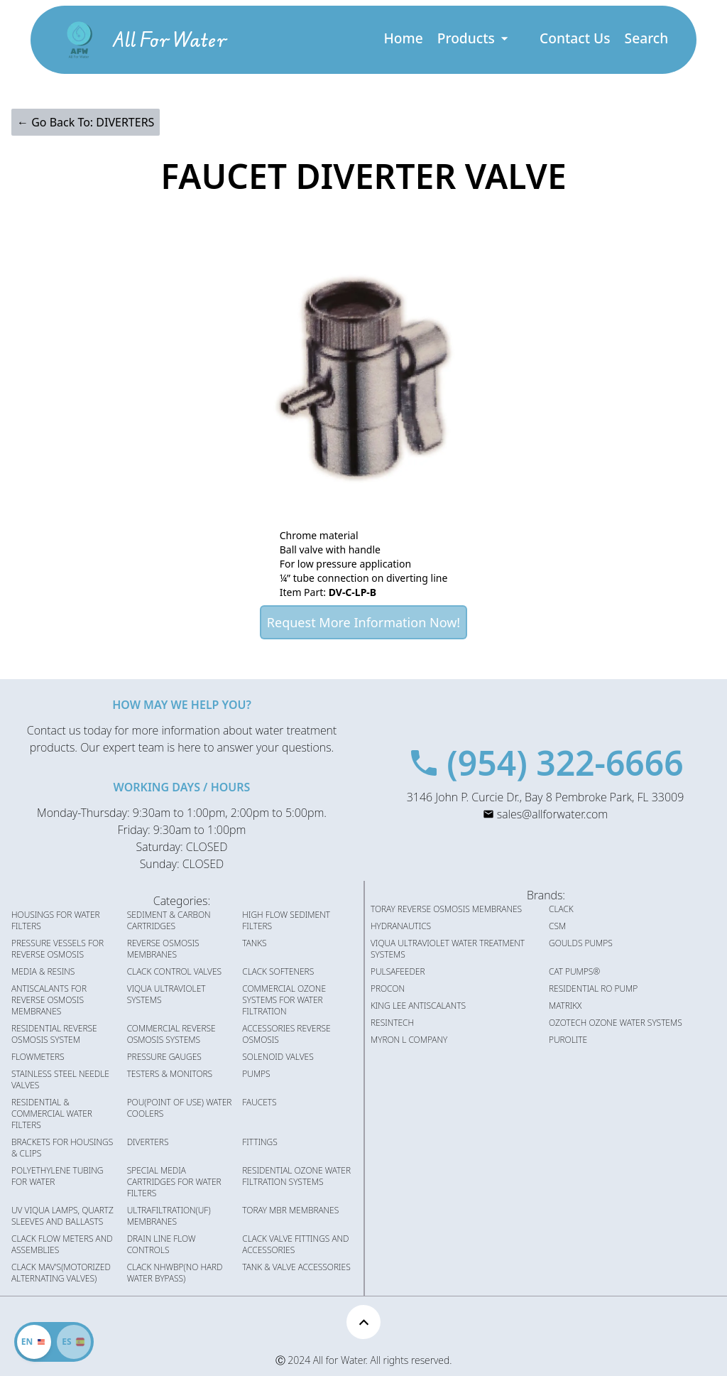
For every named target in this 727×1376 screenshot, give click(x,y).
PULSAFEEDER (398, 971)
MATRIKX (565, 1006)
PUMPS (256, 1074)
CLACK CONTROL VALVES (174, 971)
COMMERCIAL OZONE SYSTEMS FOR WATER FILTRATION (284, 1000)
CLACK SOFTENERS (278, 971)
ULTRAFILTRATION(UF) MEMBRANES (169, 1216)
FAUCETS (259, 1102)
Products (474, 38)
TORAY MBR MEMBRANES (290, 1210)
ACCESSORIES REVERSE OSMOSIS (286, 1034)
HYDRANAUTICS (401, 926)
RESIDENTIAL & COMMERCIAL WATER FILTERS (51, 1114)
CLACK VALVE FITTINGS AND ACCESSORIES (295, 1244)
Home (402, 38)
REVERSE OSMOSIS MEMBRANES (163, 949)
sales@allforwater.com (552, 814)
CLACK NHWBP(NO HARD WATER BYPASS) (175, 1273)
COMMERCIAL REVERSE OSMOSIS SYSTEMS (171, 1034)
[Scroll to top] (363, 1322)
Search (647, 38)
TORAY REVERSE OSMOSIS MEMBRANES (446, 909)
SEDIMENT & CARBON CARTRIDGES (169, 920)
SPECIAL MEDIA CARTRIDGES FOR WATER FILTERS (174, 1182)
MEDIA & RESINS (43, 971)
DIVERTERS (148, 1142)
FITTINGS (259, 1142)
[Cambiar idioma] (74, 1342)
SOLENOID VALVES (277, 1057)
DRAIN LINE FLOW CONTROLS (161, 1244)
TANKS (254, 943)
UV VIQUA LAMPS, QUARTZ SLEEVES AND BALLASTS (62, 1216)
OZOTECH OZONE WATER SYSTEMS (615, 1023)
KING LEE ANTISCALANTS (418, 1006)
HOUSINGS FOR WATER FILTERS (55, 920)
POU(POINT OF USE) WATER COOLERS (179, 1108)
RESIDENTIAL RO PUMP (593, 989)
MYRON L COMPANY (409, 1040)
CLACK (561, 909)
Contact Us (575, 38)
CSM (557, 926)
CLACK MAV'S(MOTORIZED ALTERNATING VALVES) (61, 1273)
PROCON (388, 989)
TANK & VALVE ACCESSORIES (296, 1267)
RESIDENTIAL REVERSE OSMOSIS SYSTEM (54, 1034)
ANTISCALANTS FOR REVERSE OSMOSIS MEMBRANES (49, 1000)
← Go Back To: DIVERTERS (85, 122)
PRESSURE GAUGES (164, 1057)
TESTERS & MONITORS (169, 1074)
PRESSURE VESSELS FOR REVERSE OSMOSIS (57, 949)
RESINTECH (392, 1023)
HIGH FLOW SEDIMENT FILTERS (286, 920)
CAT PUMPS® (574, 971)
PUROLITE (568, 1040)
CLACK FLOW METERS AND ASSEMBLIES (62, 1244)
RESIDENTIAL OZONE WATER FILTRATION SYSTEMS (296, 1176)
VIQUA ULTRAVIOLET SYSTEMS (166, 994)
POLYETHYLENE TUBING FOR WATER (57, 1176)
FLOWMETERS (38, 1057)
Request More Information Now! (363, 622)
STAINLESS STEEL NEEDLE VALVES (60, 1079)
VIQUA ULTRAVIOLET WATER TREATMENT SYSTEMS (448, 949)
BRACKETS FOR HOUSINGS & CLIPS (62, 1148)
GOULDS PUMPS (581, 943)
